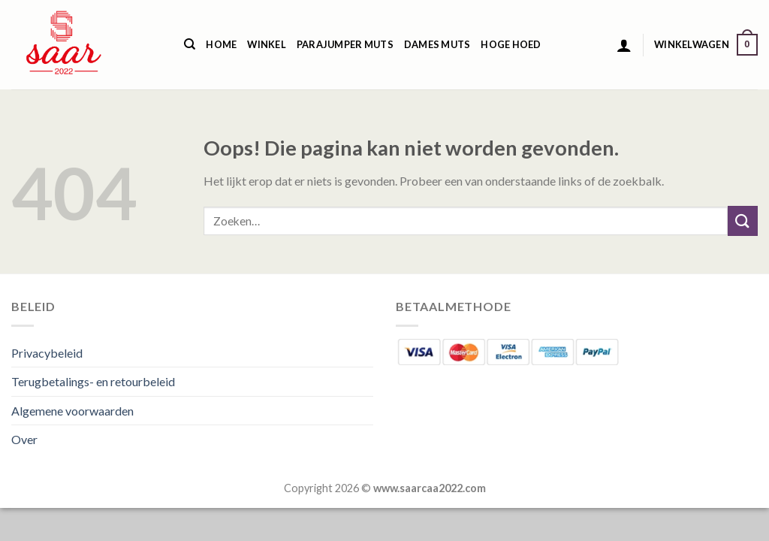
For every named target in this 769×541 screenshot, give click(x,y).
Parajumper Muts (345, 44)
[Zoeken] (189, 44)
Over (24, 439)
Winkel (266, 44)
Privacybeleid (47, 353)
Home (221, 44)
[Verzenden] (743, 220)
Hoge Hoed (511, 44)
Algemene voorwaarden (72, 410)
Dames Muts (437, 44)
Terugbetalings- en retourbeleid (93, 381)
